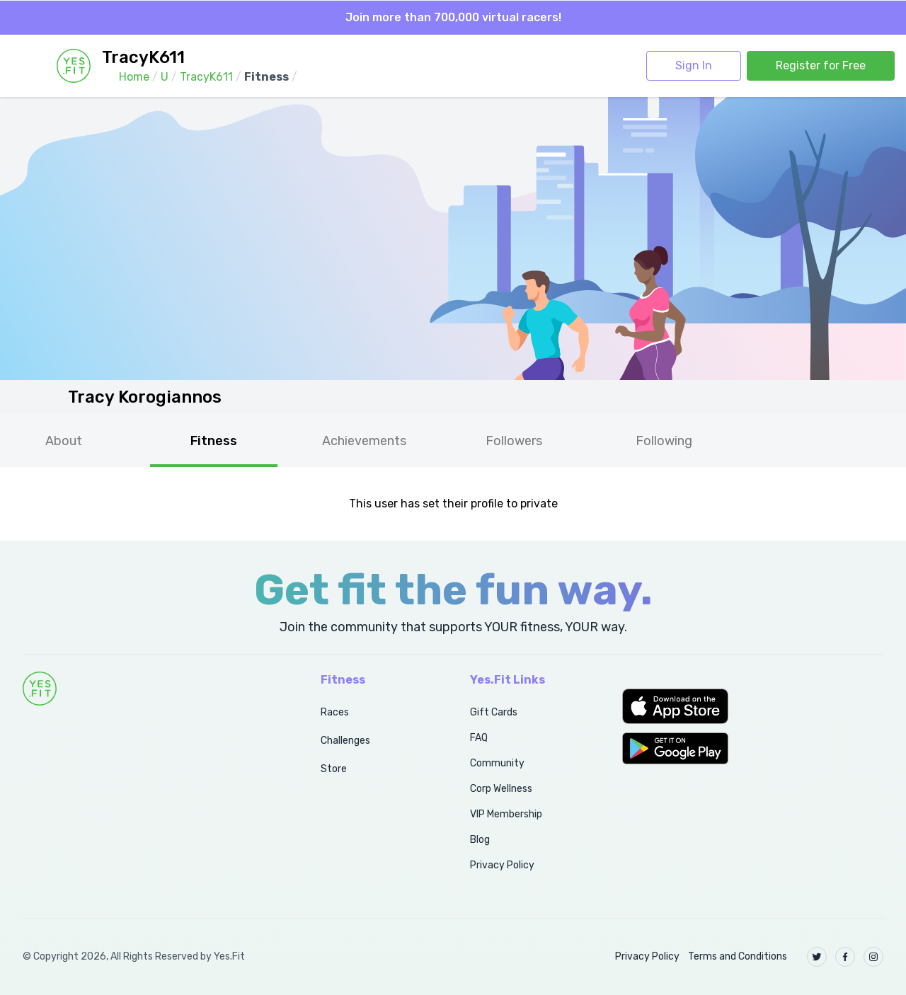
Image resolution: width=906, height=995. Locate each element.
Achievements (364, 441)
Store (334, 769)
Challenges (345, 741)
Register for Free (821, 65)
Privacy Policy (502, 865)
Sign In (693, 65)
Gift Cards (493, 712)
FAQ (479, 738)
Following (664, 441)
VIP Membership (506, 814)
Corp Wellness (501, 789)
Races (335, 712)
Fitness (213, 441)
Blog (480, 840)
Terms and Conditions (737, 956)
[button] (752, 706)
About (63, 441)
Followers (514, 441)
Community (497, 763)
